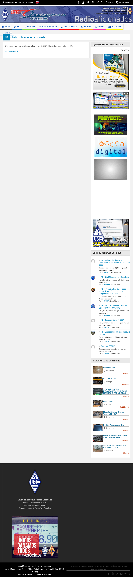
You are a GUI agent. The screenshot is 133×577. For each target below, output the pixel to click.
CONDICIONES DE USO (76, 566)
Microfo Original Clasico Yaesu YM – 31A (113, 413)
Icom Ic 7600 (108, 401)
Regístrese (9, 2)
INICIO (6, 27)
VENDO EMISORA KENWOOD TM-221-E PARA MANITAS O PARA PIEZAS (115, 391)
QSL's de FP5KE (108, 346)
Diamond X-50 (109, 368)
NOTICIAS (86, 27)
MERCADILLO (114, 27)
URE (17, 27)
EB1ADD (107, 273)
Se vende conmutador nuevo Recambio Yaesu (115, 446)
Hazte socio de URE (24, 2)
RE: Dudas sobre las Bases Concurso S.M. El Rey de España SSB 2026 (114, 262)
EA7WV (106, 327)
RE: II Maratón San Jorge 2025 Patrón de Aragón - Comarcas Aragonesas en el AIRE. (112, 291)
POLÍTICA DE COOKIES (98, 569)
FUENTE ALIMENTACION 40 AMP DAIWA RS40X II (115, 437)
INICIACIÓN (29, 27)
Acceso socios (11, 51)
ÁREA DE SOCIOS (69, 27)
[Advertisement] (113, 200)
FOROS (99, 27)
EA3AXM (107, 354)
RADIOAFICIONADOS (48, 27)
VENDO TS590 (109, 379)
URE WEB (7, 33)
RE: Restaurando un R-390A (112, 320)
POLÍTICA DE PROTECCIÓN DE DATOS (97, 566)
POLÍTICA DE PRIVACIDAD (119, 566)
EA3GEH (107, 284)
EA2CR (106, 301)
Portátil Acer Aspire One (113, 425)
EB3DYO (107, 342)
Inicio (14, 37)
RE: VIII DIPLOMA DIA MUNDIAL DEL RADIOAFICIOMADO (113, 307)
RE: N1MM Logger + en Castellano (115, 277)
